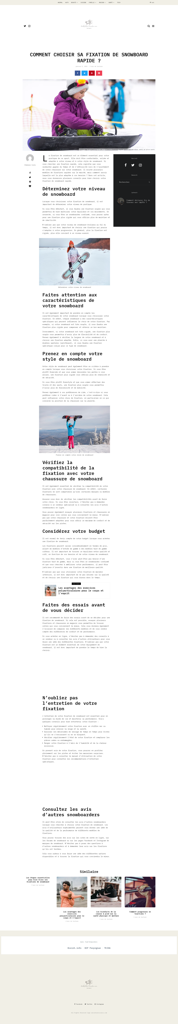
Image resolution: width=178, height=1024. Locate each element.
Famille (91, 2)
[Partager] (77, 73)
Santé (110, 2)
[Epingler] (92, 73)
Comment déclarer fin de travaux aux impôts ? (138, 201)
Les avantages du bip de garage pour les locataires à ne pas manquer (132, 211)
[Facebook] (78, 1004)
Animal (60, 2)
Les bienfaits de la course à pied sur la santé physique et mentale (106, 916)
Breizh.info (75, 948)
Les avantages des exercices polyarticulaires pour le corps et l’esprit (80, 591)
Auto (66, 2)
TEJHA (107, 948)
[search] (149, 182)
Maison (101, 2)
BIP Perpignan (93, 948)
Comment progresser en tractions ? (140, 915)
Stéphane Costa (30, 165)
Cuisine (83, 2)
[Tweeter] (85, 73)
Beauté (73, 2)
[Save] (99, 73)
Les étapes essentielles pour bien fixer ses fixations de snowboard (38, 882)
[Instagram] (29, 26)
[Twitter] (25, 26)
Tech (118, 2)
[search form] (132, 182)
